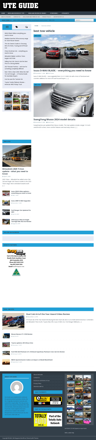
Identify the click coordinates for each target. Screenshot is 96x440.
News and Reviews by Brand (37, 13)
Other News (54, 13)
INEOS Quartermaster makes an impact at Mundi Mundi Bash (32, 360)
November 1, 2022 (17, 203)
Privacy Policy (46, 16)
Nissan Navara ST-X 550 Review (21, 334)
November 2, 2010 (33, 317)
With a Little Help (69, 433)
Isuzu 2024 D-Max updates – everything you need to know (21, 192)
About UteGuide (6, 16)
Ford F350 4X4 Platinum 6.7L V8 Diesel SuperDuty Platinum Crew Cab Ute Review (38, 352)
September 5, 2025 (17, 362)
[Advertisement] (16, 125)
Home (3, 13)
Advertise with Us (59, 16)
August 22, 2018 (16, 223)
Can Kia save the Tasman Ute (14, 79)
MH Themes (35, 438)
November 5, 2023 (40, 122)
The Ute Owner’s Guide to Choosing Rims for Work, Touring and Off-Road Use (16, 46)
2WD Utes (7, 141)
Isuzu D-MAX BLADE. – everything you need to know (62, 70)
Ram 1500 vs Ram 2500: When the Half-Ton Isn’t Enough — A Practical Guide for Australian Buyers (17, 74)
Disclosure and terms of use (31, 16)
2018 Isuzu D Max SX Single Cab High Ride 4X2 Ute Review (21, 220)
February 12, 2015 (17, 354)
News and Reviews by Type (16, 13)
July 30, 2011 (16, 336)
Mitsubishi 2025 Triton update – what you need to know (15, 171)
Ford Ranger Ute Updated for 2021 (21, 211)
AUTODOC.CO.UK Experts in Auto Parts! (76, 428)
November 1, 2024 (40, 73)
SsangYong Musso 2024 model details (54, 119)
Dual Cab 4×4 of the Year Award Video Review (48, 314)
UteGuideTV (65, 13)
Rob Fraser (51, 73)
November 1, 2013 (17, 345)
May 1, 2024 (15, 195)
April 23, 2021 (16, 214)
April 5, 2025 (7, 176)
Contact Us (17, 16)
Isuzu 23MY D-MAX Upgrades (20, 201)
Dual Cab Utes (9, 309)
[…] (68, 78)
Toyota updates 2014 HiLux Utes (22, 343)
